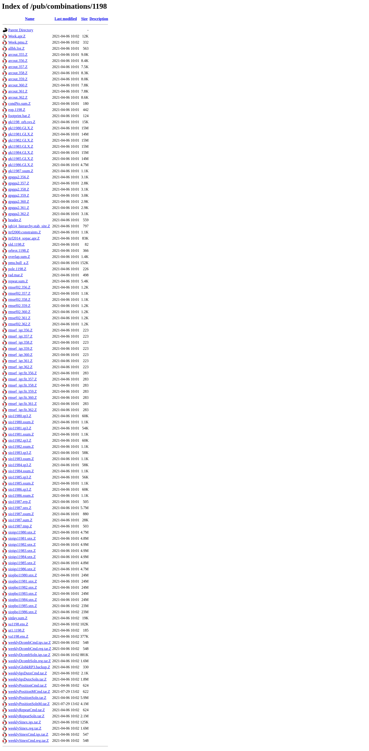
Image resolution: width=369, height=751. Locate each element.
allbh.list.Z (16, 48)
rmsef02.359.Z (19, 306)
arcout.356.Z (18, 61)
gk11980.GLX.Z (20, 128)
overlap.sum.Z (19, 257)
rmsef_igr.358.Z (20, 342)
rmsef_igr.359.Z (20, 349)
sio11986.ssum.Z (21, 496)
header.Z (14, 220)
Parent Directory (20, 30)
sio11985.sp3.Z (19, 477)
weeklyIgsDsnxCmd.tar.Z (27, 673)
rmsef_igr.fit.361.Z (22, 404)
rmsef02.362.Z (19, 324)
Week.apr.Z (16, 36)
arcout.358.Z (18, 73)
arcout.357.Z (18, 67)
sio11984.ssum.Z (21, 471)
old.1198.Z (16, 244)
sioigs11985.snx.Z (22, 563)
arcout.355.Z (18, 55)
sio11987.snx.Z (19, 508)
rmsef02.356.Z (19, 287)
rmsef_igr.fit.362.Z (22, 410)
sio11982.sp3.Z (19, 440)
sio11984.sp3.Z (19, 465)
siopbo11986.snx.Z (22, 612)
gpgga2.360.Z (18, 202)
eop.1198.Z (16, 110)
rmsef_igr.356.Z (20, 330)
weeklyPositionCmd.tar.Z (27, 685)
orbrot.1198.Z (18, 251)
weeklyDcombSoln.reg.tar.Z (29, 661)
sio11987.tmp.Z (20, 526)
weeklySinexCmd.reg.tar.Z (28, 741)
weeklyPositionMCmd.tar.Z (29, 692)
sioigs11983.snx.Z (22, 551)
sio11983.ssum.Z (21, 459)
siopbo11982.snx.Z (22, 587)
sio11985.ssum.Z (21, 483)
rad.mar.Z (15, 275)
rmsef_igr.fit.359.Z (22, 391)
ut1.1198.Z (16, 630)
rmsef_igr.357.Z (20, 336)
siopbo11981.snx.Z (22, 581)
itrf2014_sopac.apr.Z (24, 238)
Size (84, 19)
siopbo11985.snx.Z (22, 606)
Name (29, 19)
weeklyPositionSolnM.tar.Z (29, 704)
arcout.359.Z (18, 79)
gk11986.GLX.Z (20, 165)
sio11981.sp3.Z (19, 428)
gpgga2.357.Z (18, 183)
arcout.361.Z (18, 91)
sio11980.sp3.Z (19, 416)
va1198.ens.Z (18, 636)
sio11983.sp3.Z (19, 453)
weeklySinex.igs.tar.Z (24, 722)
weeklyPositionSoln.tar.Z (27, 698)
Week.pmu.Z (18, 42)
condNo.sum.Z (19, 104)
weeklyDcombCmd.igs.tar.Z (29, 643)
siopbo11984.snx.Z (22, 600)
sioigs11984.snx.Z (22, 557)
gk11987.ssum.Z (20, 171)
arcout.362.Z (18, 97)
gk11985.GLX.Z (20, 159)
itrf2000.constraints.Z (24, 232)
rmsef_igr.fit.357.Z (22, 379)
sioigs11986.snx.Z (22, 569)
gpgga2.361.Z (18, 208)
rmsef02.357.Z (19, 293)
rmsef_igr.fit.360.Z (22, 398)
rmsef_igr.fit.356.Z (22, 373)
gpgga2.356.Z (18, 177)
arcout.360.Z (18, 85)
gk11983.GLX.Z (20, 146)
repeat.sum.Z (18, 281)
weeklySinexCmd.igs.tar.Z (28, 734)
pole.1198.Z (17, 269)
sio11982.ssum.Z (21, 447)
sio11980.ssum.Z (21, 422)
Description (98, 19)
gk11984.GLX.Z (20, 153)
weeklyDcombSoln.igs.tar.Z (29, 655)
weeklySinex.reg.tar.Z (24, 728)
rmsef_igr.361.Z (20, 361)
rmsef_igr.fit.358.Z (22, 385)
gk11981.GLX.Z (20, 134)
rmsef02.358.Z (19, 300)
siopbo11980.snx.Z (22, 575)
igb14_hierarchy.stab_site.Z (29, 226)
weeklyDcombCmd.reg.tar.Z (29, 649)
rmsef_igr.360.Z (20, 355)
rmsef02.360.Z (19, 312)
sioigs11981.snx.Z (22, 538)
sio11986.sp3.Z (19, 489)
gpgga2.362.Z (18, 214)
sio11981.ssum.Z (21, 434)
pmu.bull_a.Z (18, 263)
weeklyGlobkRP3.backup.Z (29, 667)
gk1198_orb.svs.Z (21, 122)
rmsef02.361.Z (19, 318)
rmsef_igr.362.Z (20, 367)
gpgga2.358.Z (18, 189)
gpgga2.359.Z (18, 195)
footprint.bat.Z (19, 116)
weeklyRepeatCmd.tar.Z (26, 710)
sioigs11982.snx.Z (22, 545)
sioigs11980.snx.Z (22, 532)
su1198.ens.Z (18, 624)
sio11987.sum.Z (20, 520)
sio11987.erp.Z (19, 502)
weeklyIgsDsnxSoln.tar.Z (27, 679)
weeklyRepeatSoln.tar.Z (26, 716)
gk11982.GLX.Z (20, 140)
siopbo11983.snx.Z (22, 594)
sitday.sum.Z (18, 618)
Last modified (66, 19)
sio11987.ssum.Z (21, 514)
